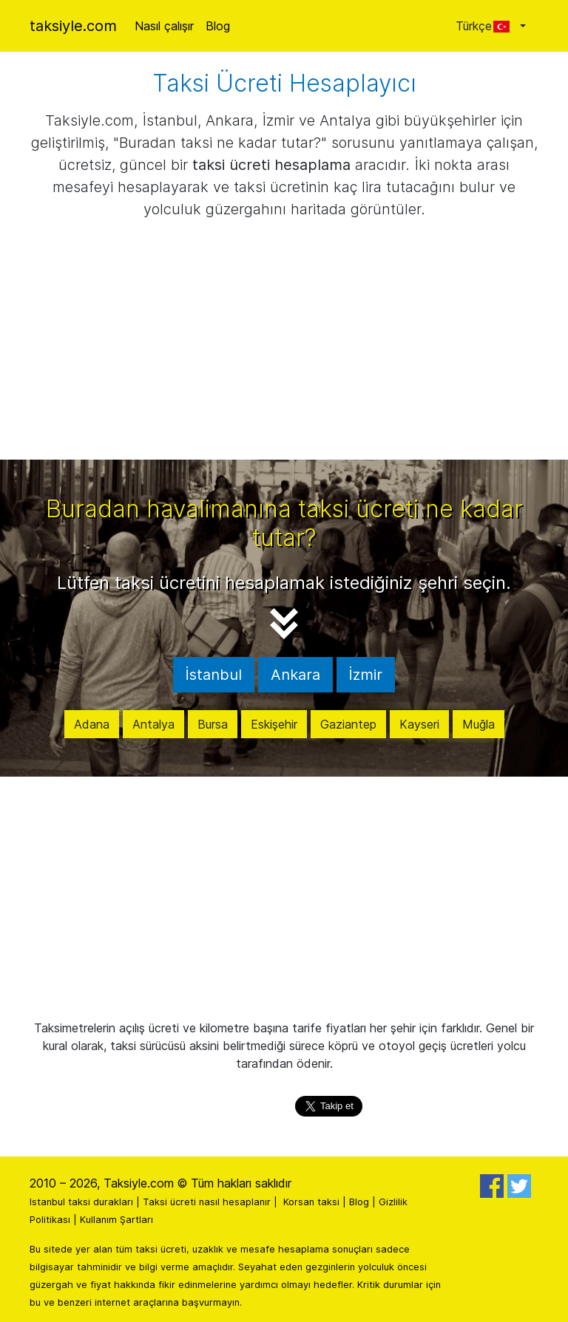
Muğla (478, 724)
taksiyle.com (73, 26)
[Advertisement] (284, 348)
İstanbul (214, 675)
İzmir (365, 675)
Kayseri (419, 724)
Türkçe (486, 25)
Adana (91, 724)
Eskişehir (274, 724)
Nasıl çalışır (164, 25)
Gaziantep (348, 724)
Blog (218, 25)
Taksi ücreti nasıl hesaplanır (207, 1201)
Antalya (153, 724)
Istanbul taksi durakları (81, 1201)
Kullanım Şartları (116, 1219)
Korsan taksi (311, 1201)
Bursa (212, 724)
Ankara (295, 675)
